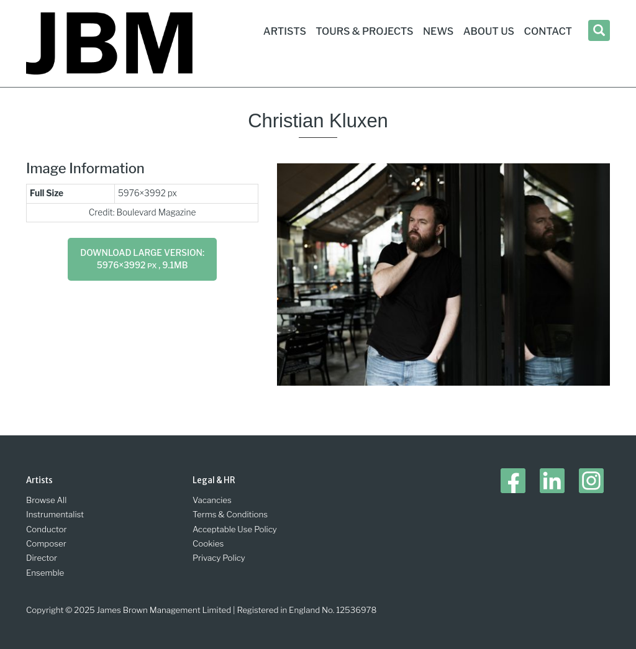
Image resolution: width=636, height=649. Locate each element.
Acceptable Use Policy (235, 529)
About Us (488, 31)
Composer (46, 543)
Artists (284, 31)
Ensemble (45, 573)
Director (41, 558)
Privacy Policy (219, 558)
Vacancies (212, 500)
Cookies (208, 543)
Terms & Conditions (230, 514)
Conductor (46, 529)
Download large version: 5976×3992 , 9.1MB (142, 259)
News (438, 31)
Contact (548, 31)
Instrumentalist (55, 514)
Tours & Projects (364, 31)
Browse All (46, 500)
